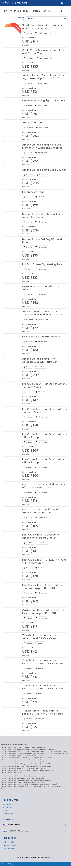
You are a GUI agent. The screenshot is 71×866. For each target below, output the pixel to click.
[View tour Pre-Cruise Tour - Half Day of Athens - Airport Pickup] (44, 394)
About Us (7, 804)
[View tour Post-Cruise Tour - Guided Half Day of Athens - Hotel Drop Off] (44, 494)
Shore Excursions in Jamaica (12, 768)
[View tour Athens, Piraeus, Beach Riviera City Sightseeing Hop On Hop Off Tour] (44, 85)
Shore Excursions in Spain (12, 756)
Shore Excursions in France (12, 753)
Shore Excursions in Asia (36, 778)
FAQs (5, 810)
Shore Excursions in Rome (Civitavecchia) (41, 749)
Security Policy (9, 848)
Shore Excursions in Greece (35, 751)
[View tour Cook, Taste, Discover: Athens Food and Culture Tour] (44, 60)
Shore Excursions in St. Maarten (37, 762)
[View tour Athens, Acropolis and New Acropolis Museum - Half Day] (44, 368)
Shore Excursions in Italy (57, 751)
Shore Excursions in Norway (35, 753)
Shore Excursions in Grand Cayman (15, 764)
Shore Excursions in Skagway (13, 749)
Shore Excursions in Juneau (12, 747)
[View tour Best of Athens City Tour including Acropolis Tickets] (44, 224)
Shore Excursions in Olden (35, 768)
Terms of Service (10, 845)
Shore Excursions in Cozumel (35, 760)
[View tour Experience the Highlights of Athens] (44, 108)
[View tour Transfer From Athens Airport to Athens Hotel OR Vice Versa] (44, 645)
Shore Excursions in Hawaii (12, 782)
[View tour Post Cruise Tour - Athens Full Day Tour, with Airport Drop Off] (44, 595)
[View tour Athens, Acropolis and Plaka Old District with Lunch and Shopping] (44, 154)
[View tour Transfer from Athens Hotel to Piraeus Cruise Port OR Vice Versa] (44, 720)
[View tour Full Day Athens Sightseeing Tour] (44, 272)
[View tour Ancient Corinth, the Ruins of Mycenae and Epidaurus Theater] (44, 321)
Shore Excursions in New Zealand (38, 780)
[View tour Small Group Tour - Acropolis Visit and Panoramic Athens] (44, 35)
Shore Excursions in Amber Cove (38, 766)
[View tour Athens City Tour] (44, 131)
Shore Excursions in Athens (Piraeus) (15, 758)
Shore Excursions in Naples (12, 772)
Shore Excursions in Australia (13, 780)
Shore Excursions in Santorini (44, 770)
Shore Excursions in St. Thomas (42, 764)
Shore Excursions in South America (15, 784)
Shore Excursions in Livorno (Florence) (16, 770)
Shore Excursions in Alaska (12, 776)
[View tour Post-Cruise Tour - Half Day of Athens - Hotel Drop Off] (44, 519)
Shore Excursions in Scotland (42, 758)
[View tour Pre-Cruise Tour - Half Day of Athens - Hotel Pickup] (44, 444)
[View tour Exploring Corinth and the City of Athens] (44, 296)
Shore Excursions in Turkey (58, 753)
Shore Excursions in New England (43, 784)
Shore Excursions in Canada (12, 786)
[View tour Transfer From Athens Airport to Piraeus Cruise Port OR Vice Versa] (44, 670)
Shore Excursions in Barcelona (35, 756)
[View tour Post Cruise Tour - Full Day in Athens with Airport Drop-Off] (44, 570)
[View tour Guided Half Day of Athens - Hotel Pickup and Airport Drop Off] (44, 620)
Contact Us (7, 807)
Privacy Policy (9, 842)
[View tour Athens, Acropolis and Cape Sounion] (44, 178)
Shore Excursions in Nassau (12, 762)
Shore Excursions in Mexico (34, 782)
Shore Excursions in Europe (34, 776)
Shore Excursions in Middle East (37, 786)
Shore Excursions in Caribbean (13, 778)
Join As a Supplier (10, 814)
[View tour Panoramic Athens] (44, 200)
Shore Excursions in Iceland (12, 751)
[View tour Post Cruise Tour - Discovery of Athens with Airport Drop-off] (44, 544)
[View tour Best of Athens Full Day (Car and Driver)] (44, 249)
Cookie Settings (8, 864)
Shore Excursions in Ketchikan (36, 747)
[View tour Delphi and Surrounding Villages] (44, 345)
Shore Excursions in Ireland (12, 760)
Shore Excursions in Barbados (13, 766)
